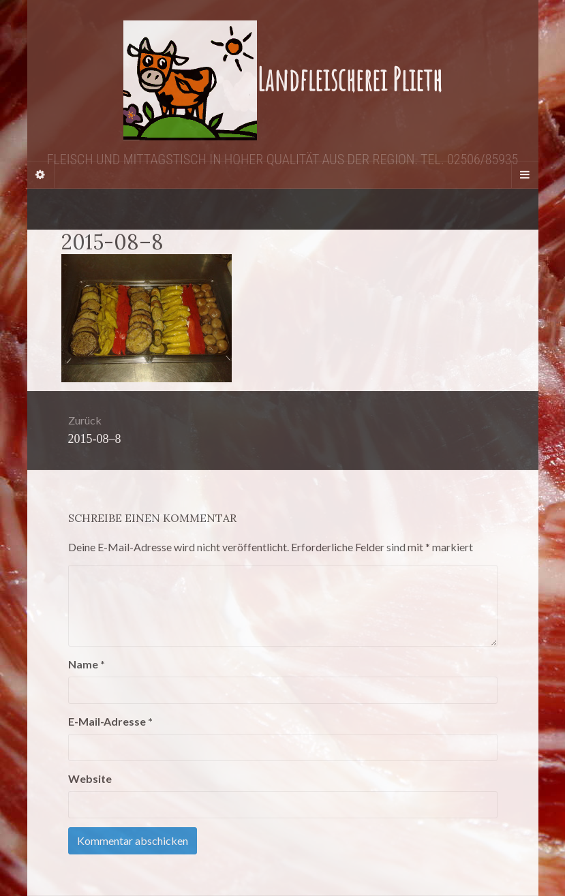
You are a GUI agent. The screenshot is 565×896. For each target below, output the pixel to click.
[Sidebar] (41, 174)
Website (90, 778)
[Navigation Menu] (524, 174)
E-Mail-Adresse (110, 721)
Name (86, 664)
